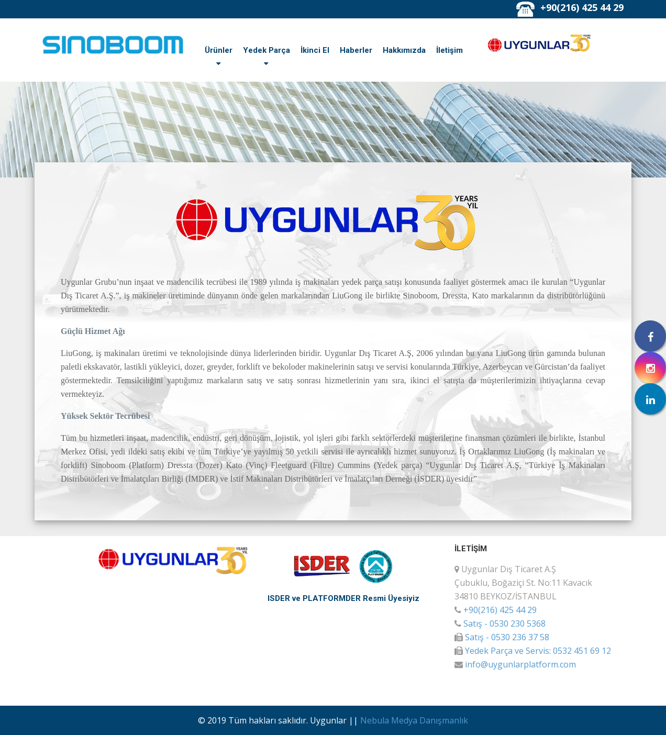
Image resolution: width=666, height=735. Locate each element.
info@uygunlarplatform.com (520, 664)
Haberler (356, 50)
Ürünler (218, 50)
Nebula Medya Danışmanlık (414, 720)
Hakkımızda (404, 50)
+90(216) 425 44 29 (582, 7)
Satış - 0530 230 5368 (504, 623)
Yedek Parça (266, 50)
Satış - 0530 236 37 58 (507, 637)
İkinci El (315, 50)
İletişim (449, 50)
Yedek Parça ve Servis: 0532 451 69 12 (538, 650)
